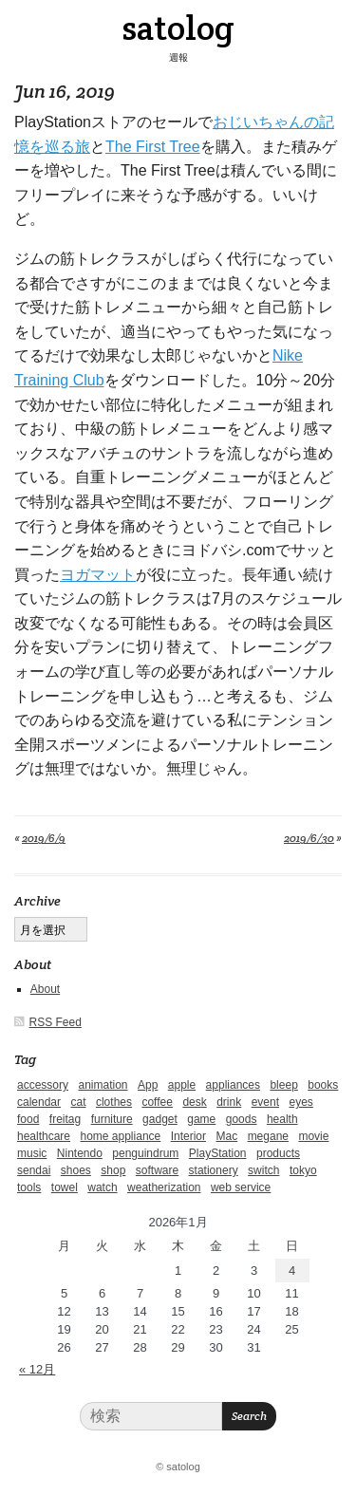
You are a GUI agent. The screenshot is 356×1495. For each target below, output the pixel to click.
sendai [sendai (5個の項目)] (33, 1170)
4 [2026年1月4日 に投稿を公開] (292, 1270)
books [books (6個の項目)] (323, 1085)
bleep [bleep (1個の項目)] (283, 1085)
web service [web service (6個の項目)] (241, 1187)
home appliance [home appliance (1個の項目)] (121, 1136)
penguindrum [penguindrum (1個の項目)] (145, 1153)
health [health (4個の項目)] (282, 1119)
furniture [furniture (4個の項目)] (112, 1119)
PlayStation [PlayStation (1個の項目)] (218, 1153)
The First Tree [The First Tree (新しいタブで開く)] (152, 147)
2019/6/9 (44, 838)
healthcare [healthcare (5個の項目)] (43, 1136)
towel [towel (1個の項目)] (64, 1187)
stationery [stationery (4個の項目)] (213, 1170)
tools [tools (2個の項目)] (29, 1187)
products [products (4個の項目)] (278, 1153)
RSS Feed (55, 1022)
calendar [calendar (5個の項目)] (39, 1102)
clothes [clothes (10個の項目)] (114, 1102)
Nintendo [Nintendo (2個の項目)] (80, 1153)
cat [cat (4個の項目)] (77, 1102)
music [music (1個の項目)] (32, 1153)
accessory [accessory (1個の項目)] (42, 1085)
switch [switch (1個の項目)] (263, 1170)
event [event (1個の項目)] (265, 1102)
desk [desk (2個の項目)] (194, 1102)
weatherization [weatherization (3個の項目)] (163, 1187)
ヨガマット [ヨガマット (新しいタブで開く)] (98, 575)
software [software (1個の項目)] (157, 1170)
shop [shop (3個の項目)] (113, 1170)
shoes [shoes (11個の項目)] (76, 1170)
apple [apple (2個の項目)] (182, 1085)
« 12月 (37, 1369)
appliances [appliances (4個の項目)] (233, 1085)
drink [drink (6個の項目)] (228, 1102)
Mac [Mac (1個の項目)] (227, 1136)
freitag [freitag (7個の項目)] (65, 1119)
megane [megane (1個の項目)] (268, 1136)
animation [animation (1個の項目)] (102, 1085)
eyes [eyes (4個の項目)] (300, 1102)
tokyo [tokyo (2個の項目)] (303, 1170)
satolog (178, 27)
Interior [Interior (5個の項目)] (188, 1136)
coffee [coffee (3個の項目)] (156, 1102)
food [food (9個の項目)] (28, 1119)
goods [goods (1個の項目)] (241, 1119)
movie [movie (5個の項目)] (313, 1136)
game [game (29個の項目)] (201, 1119)
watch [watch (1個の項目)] (102, 1187)
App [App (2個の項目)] (148, 1085)
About (45, 989)
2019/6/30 (309, 838)
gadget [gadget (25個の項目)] (160, 1119)
